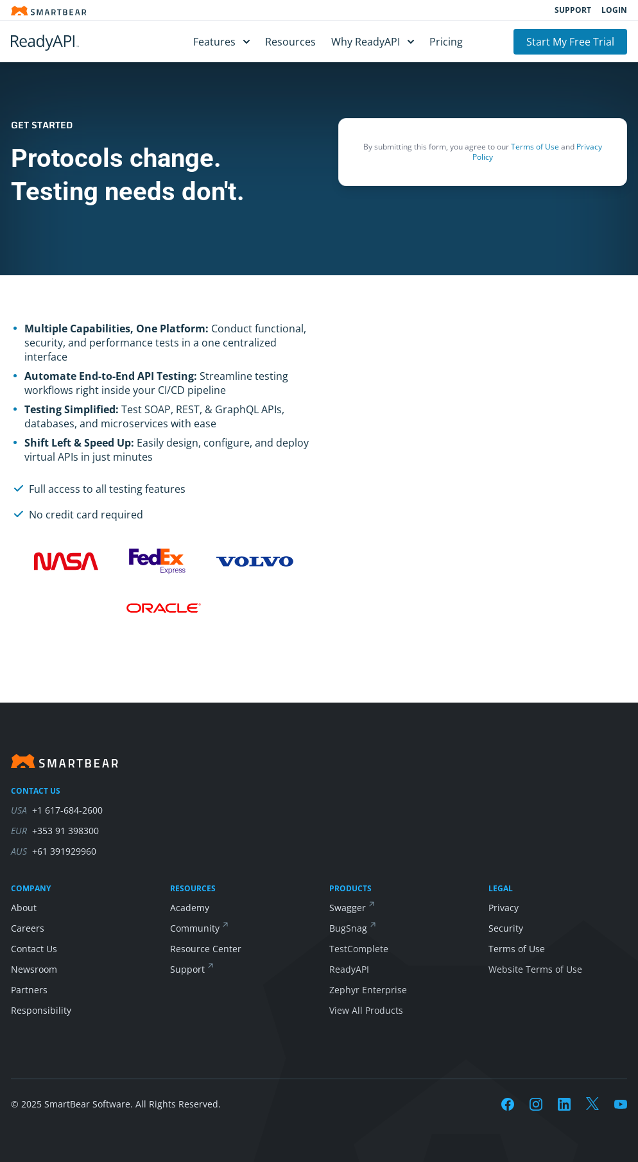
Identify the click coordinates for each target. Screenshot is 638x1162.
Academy (189, 907)
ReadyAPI (349, 969)
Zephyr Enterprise (368, 990)
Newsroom (34, 969)
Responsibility (41, 1010)
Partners (29, 990)
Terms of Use (535, 146)
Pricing (446, 42)
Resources (290, 42)
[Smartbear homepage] (49, 10)
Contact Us (34, 949)
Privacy (503, 907)
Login (614, 10)
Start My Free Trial (570, 42)
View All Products (366, 1010)
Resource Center (205, 949)
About (24, 907)
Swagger (347, 907)
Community (195, 928)
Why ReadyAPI (372, 42)
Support (573, 10)
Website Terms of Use (535, 969)
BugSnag (348, 928)
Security (505, 928)
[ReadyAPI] (76, 41)
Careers (27, 928)
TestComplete (358, 949)
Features (221, 42)
